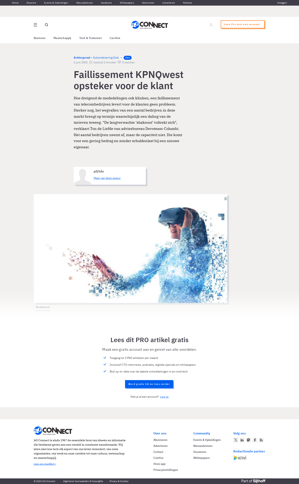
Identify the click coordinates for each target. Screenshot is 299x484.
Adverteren (168, 2)
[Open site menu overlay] (35, 24)
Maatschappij (62, 38)
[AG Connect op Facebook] (254, 440)
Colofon (158, 458)
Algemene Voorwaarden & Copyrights (83, 481)
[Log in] (211, 24)
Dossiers (31, 2)
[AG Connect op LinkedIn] (242, 440)
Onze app (159, 464)
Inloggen (282, 2)
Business (40, 38)
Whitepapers (127, 2)
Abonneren (148, 2)
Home (15, 2)
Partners (187, 2)
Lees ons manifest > (45, 463)
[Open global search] (46, 24)
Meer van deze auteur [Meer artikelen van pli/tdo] (107, 178)
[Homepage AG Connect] (149, 25)
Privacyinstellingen (165, 470)
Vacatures (106, 2)
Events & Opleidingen (56, 2)
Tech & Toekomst (90, 38)
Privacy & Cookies (118, 481)
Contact (158, 452)
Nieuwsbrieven (84, 2)
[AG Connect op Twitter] (235, 440)
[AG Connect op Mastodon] (248, 440)
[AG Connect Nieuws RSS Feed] (261, 440)
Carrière (115, 38)
